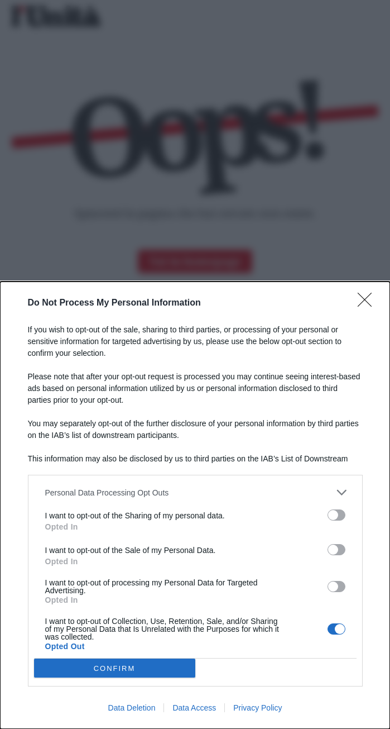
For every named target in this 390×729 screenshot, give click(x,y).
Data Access (194, 707)
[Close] (368, 303)
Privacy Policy (257, 707)
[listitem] (195, 492)
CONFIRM (115, 668)
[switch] (336, 515)
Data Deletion (132, 707)
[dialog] (195, 505)
